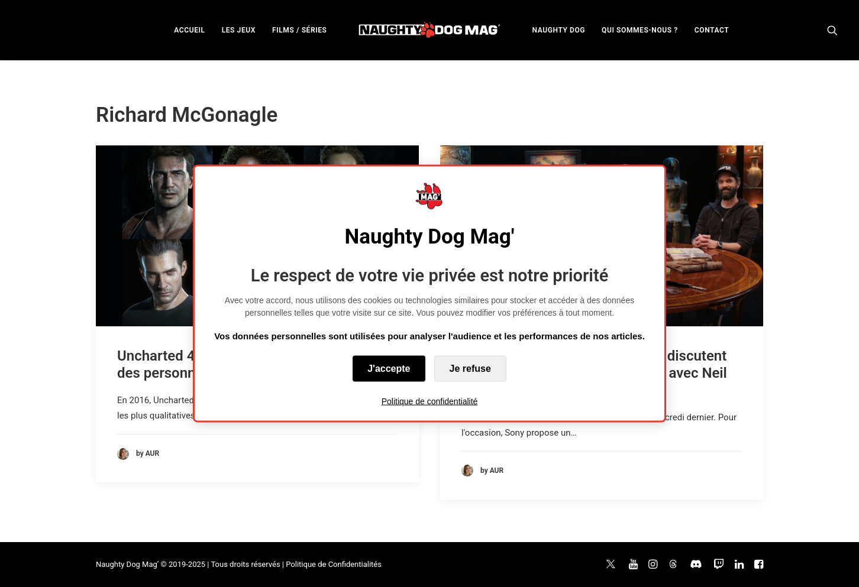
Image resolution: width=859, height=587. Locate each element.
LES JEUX (239, 30)
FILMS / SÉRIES (299, 30)
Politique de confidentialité (430, 401)
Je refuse (470, 369)
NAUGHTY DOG (559, 30)
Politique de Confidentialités (334, 564)
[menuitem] (189, 30)
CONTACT (712, 30)
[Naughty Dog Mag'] (430, 29)
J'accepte (388, 369)
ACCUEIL (189, 30)
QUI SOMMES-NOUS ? (640, 30)
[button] (832, 30)
